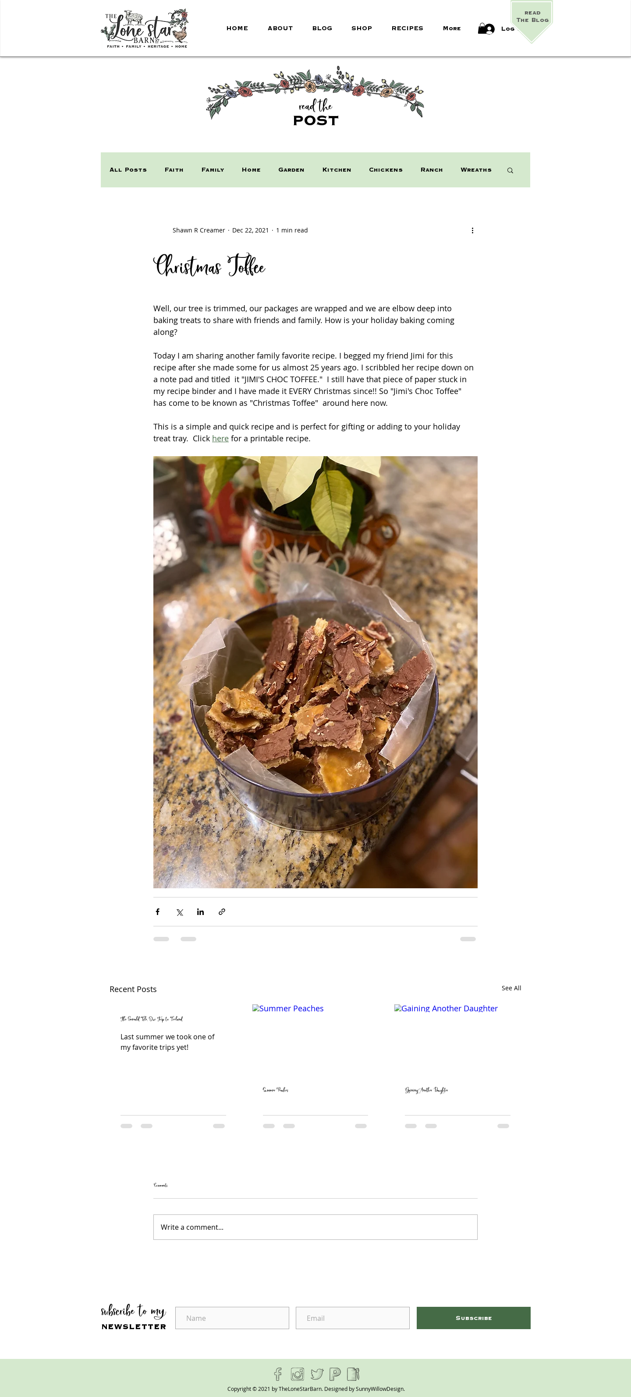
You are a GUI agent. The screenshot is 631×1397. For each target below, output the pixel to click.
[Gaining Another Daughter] (457, 1039)
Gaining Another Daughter (426, 1090)
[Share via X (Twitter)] (179, 912)
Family (212, 169)
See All (511, 988)
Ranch (431, 169)
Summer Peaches (275, 1090)
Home (251, 169)
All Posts (128, 169)
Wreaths (476, 169)
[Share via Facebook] (157, 912)
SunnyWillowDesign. (380, 1388)
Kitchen (336, 169)
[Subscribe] (474, 1318)
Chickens (386, 169)
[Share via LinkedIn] (200, 912)
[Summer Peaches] (315, 1039)
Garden (291, 169)
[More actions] (472, 230)
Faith (174, 169)
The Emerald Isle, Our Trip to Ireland (151, 1019)
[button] (482, 28)
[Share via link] (222, 912)
